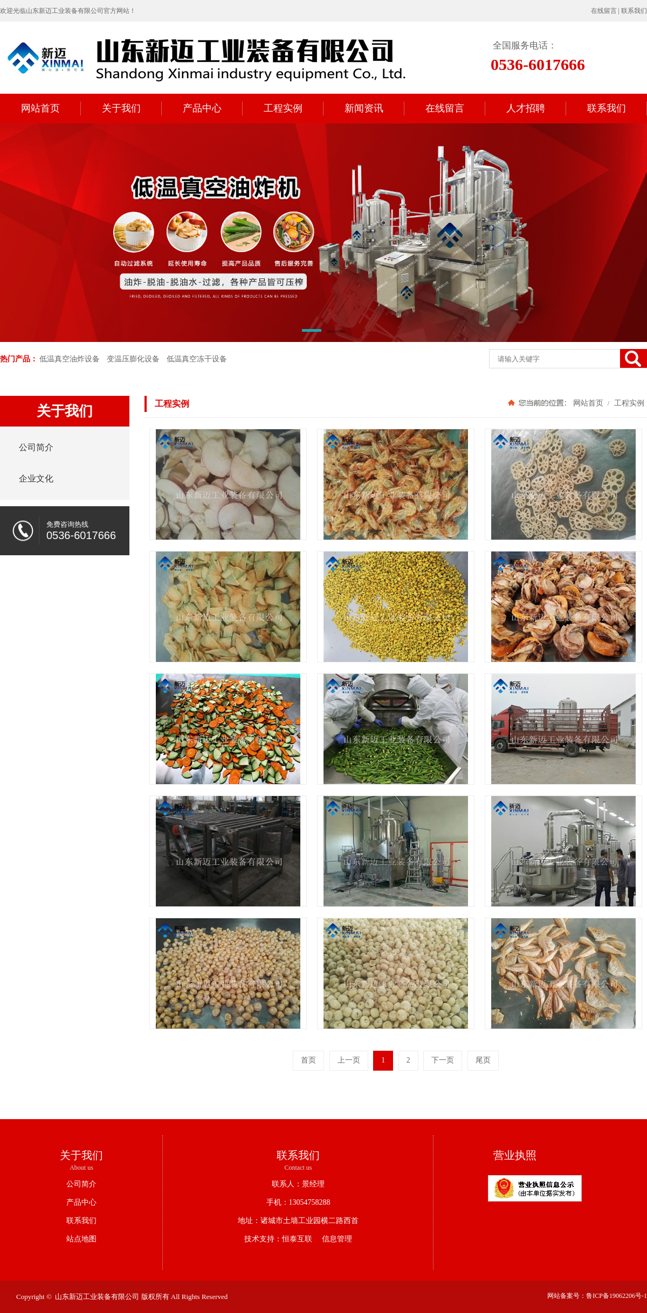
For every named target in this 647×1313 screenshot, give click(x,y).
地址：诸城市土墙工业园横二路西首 (298, 1221)
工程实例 (628, 403)
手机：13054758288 (298, 1202)
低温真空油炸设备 (69, 359)
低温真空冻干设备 (197, 359)
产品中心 (81, 1202)
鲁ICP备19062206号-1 (616, 1296)
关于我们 (81, 1155)
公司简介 (81, 1184)
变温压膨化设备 (133, 359)
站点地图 (81, 1239)
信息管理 (333, 1239)
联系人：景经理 (298, 1184)
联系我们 (634, 11)
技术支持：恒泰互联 (278, 1239)
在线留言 (604, 11)
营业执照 (514, 1155)
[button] (311, 332)
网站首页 (588, 403)
